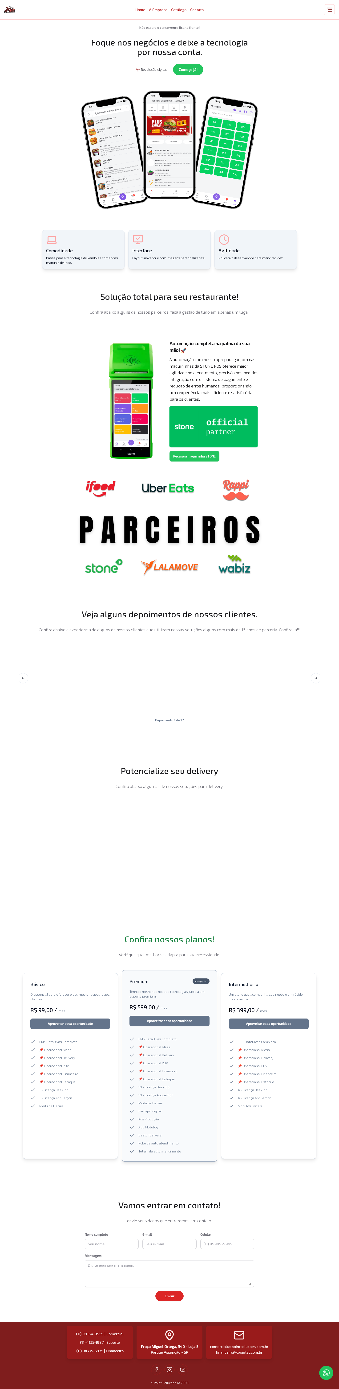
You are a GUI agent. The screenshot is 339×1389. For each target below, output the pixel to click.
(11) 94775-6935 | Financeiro (100, 1350)
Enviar (169, 1296)
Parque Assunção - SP (169, 1352)
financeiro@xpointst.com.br (239, 1352)
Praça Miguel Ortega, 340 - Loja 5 (169, 1346)
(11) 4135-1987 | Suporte (100, 1342)
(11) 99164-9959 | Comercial (100, 1333)
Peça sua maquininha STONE (194, 456)
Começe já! (188, 69)
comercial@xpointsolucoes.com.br (239, 1346)
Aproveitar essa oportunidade (70, 1024)
